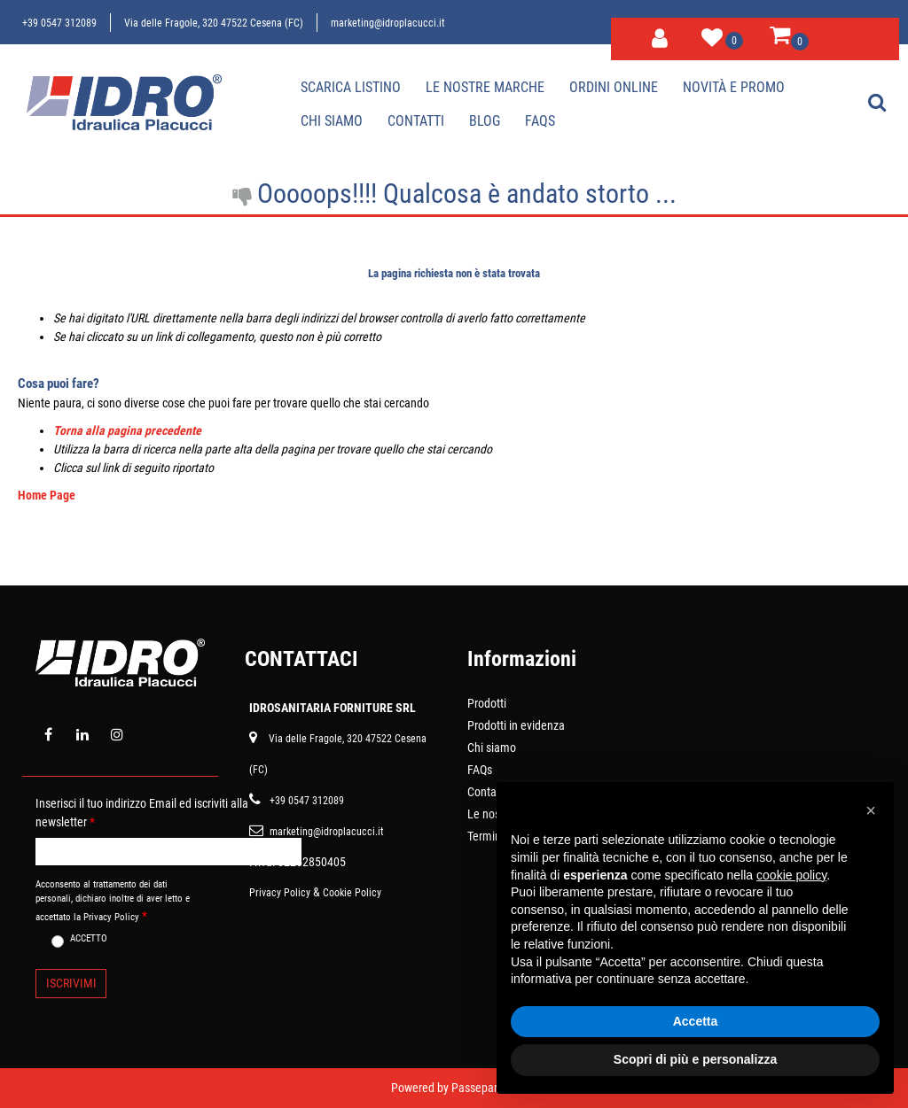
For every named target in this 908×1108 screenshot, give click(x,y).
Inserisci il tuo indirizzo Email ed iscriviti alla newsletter (141, 812)
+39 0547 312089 (59, 23)
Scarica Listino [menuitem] (351, 87)
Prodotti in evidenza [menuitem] (516, 725)
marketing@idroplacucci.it (388, 23)
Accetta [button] (695, 1021)
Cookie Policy (352, 893)
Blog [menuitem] (484, 120)
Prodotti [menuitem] (486, 703)
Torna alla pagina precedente (127, 430)
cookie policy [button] (791, 875)
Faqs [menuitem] (540, 120)
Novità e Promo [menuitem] (734, 87)
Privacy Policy (279, 893)
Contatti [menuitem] (415, 120)
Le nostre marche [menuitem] (485, 87)
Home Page (46, 495)
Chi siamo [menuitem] (332, 120)
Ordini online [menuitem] (613, 87)
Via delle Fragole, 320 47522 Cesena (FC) (213, 23)
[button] (70, 984)
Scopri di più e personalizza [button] (695, 1059)
